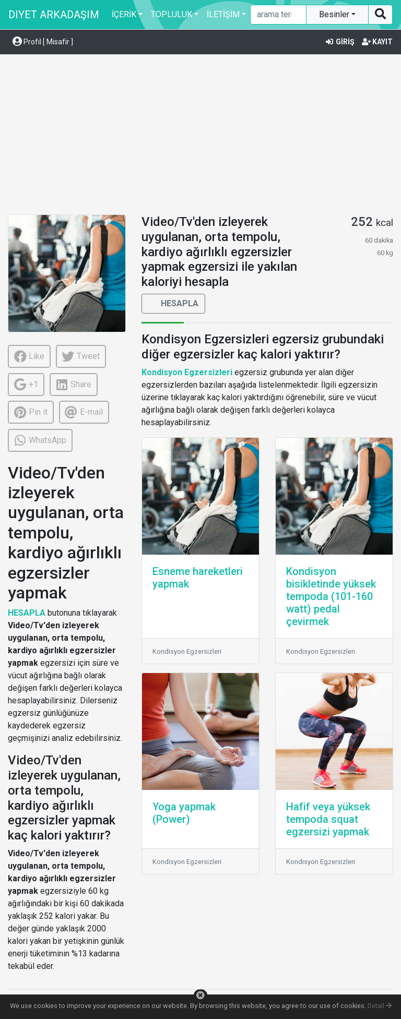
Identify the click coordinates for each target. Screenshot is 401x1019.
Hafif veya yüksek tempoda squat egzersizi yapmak (328, 819)
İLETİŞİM (223, 14)
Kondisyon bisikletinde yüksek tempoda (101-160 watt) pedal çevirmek (331, 596)
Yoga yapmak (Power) (184, 812)
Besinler (335, 14)
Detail (380, 1006)
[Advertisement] (200, 136)
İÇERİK (124, 14)
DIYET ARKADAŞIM (53, 14)
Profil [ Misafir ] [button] (43, 42)
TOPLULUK (171, 14)
